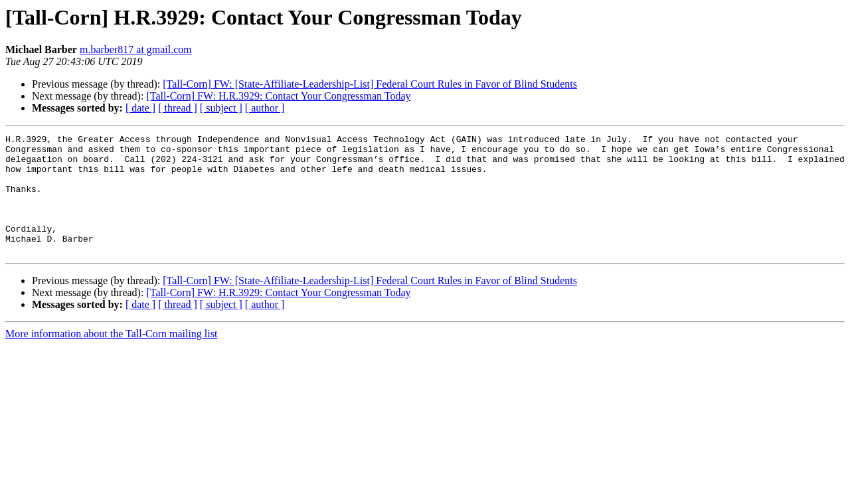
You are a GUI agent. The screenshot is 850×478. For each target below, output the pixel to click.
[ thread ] (177, 108)
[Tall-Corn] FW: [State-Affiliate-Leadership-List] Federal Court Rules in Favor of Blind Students (370, 84)
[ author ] (265, 108)
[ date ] (140, 108)
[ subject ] (221, 108)
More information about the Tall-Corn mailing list (111, 357)
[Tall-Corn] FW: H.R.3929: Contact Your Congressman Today (278, 96)
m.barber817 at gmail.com (136, 49)
